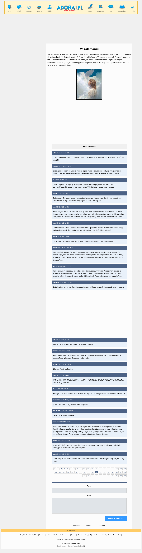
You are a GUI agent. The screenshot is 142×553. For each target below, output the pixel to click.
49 (125, 476)
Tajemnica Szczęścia (96, 537)
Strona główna (71, 533)
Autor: (89, 486)
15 (104, 469)
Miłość (36, 537)
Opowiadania (29, 537)
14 (100, 469)
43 (100, 476)
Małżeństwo (49, 537)
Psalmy (110, 537)
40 (88, 476)
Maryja (87, 537)
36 (116, 472)
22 (60, 472)
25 (72, 472)
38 (125, 472)
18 (116, 469)
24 (68, 472)
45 (108, 476)
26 (76, 472)
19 (121, 469)
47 (116, 476)
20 (125, 469)
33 (104, 472)
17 (112, 469)
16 (108, 469)
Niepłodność (57, 537)
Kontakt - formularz (74, 541)
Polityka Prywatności (63, 541)
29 (88, 472)
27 (80, 472)
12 (92, 469)
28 (84, 472)
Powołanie (42, 537)
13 (96, 469)
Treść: (89, 496)
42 (96, 476)
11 (88, 469)
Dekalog (104, 537)
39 (84, 476)
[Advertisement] (71, 28)
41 (92, 476)
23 (64, 472)
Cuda (119, 537)
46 (112, 476)
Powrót (89, 528)
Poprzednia (76, 528)
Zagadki (22, 537)
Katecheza (81, 537)
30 (92, 472)
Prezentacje (74, 537)
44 (104, 476)
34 (108, 472)
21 (56, 472)
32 (100, 472)
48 (121, 476)
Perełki (115, 537)
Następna (102, 528)
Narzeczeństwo (66, 537)
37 (121, 472)
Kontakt (83, 541)
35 (112, 472)
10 (84, 469)
